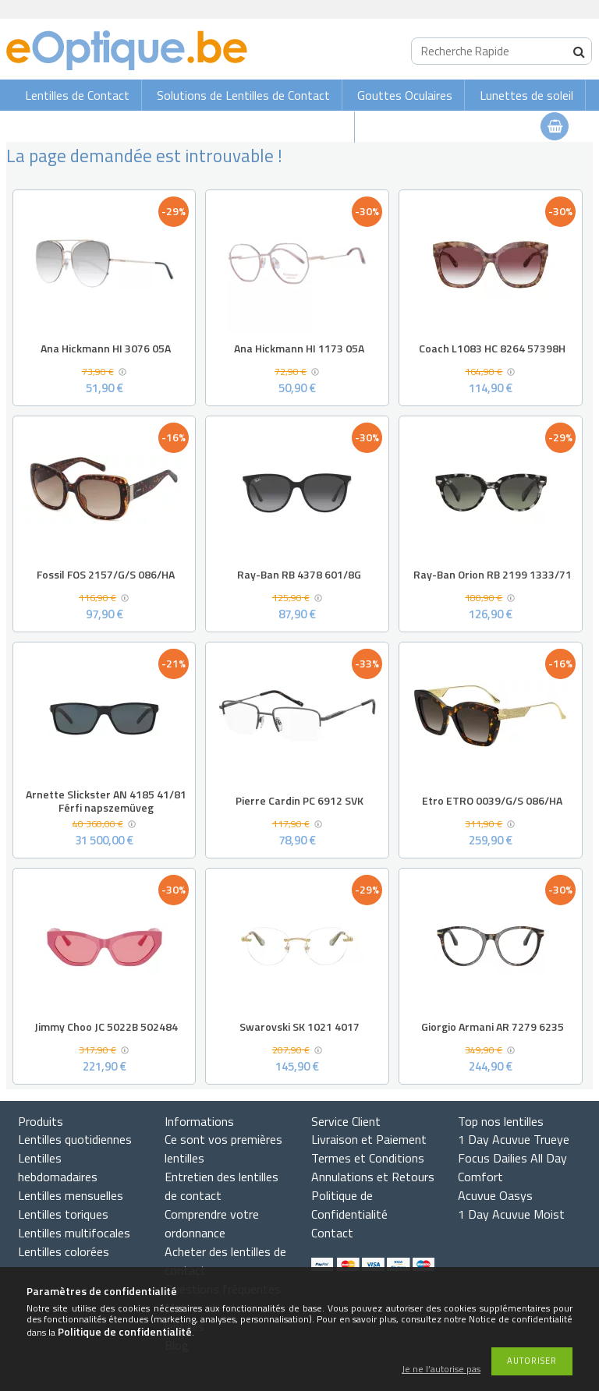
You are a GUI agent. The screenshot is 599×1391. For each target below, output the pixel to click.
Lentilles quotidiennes (75, 1139)
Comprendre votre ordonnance (212, 1223)
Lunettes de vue (299, 127)
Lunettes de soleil (526, 95)
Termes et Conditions (367, 1158)
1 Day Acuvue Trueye (513, 1139)
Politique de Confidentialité (349, 1204)
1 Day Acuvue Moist (511, 1214)
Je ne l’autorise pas (441, 1369)
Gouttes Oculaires (404, 95)
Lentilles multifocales (74, 1232)
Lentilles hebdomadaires (57, 1167)
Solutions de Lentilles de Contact (243, 95)
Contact (332, 1232)
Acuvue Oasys (495, 1195)
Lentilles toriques (63, 1214)
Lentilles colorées (63, 1251)
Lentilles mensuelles (70, 1195)
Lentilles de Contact (77, 95)
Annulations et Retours (372, 1176)
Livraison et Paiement (369, 1139)
